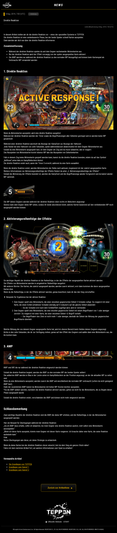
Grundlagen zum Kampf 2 (19, 470)
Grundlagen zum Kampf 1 (19, 467)
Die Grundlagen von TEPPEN (20, 464)
